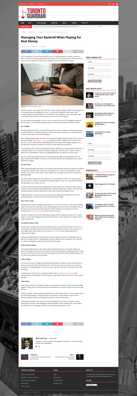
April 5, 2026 (99, 98)
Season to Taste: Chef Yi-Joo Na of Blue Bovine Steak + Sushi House (105, 94)
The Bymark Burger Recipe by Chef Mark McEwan (104, 175)
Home (22, 23)
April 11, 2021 (99, 178)
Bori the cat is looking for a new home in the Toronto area (105, 104)
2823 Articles (53, 338)
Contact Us (41, 4)
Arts (30, 23)
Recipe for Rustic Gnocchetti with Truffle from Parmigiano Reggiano (104, 216)
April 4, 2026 (99, 107)
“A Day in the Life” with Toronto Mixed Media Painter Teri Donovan (105, 194)
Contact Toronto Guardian (28, 380)
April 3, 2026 (99, 116)
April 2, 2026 (99, 126)
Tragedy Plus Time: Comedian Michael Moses (105, 123)
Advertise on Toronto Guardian (29, 377)
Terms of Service (25, 386)
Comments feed (57, 380)
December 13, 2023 (101, 198)
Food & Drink (41, 23)
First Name (91, 67)
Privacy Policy (24, 383)
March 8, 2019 (99, 209)
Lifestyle (54, 23)
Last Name (91, 74)
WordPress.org (57, 383)
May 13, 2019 (99, 186)
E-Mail (90, 61)
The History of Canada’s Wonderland (103, 132)
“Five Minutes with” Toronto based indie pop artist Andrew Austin (105, 205)
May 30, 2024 (26, 46)
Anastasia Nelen (30, 106)
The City (85, 23)
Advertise (31, 4)
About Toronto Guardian (28, 374)
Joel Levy (35, 46)
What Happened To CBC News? (105, 184)
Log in (55, 374)
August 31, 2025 (100, 220)
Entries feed (56, 377)
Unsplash (39, 106)
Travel (74, 23)
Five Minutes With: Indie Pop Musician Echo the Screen (104, 114)
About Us (23, 4)
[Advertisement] (86, 11)
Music (64, 23)
